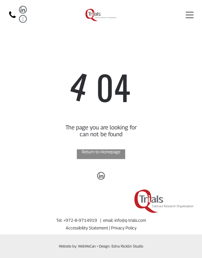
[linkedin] (23, 10)
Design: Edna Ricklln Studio (121, 246)
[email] (23, 19)
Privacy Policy (124, 227)
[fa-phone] (12, 17)
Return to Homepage (101, 151)
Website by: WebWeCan (77, 246)
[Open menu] (190, 15)
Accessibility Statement (87, 227)
